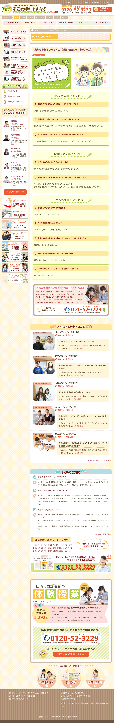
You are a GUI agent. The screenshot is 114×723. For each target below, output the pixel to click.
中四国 (30, 17)
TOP (16, 17)
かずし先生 (19, 177)
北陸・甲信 (40, 17)
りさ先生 (19, 136)
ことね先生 (19, 163)
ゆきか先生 (19, 149)
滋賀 (57, 17)
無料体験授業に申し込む (70, 654)
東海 (23, 17)
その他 (64, 17)
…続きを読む (78, 348)
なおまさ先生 (19, 122)
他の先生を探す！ (14, 192)
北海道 (49, 17)
